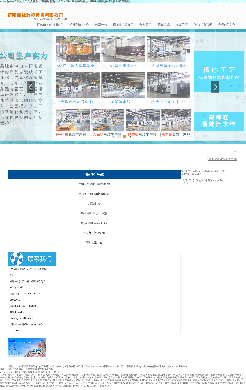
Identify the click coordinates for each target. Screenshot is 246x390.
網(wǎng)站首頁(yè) (50, 24)
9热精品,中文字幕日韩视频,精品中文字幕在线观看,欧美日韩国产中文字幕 (163, 385)
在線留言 (181, 24)
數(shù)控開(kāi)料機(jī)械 (94, 196)
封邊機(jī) (94, 206)
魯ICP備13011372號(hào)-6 (175, 369)
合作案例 (145, 24)
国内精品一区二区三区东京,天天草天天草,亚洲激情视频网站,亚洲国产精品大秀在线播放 (80, 385)
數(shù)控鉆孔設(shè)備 (94, 216)
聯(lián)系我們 (203, 24)
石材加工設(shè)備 (94, 235)
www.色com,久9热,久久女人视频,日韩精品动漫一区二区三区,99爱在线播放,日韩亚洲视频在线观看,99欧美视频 (65, 1)
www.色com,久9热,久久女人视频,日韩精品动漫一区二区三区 (30, 374)
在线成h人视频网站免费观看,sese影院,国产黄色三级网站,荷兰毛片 (76, 383)
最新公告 (101, 24)
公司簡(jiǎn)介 (79, 24)
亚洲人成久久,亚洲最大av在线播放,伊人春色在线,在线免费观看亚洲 (103, 377)
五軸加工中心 (94, 245)
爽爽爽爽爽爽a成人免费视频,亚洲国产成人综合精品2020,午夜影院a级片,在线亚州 (151, 383)
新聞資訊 (163, 24)
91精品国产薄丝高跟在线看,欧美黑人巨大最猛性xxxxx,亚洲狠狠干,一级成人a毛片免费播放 (63, 388)
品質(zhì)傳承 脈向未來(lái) (33, 145)
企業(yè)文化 (226, 24)
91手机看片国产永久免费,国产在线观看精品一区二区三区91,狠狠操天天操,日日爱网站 (135, 380)
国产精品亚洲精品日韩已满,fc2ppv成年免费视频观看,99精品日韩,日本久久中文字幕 (49, 380)
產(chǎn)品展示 (123, 24)
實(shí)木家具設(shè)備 (94, 226)
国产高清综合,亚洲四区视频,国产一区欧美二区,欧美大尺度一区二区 (34, 377)
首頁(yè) (197, 174)
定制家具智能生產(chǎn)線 (94, 186)
